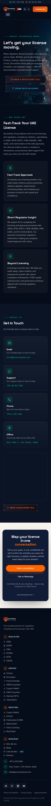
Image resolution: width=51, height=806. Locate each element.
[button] (8, 14)
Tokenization (10, 700)
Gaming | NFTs (11, 696)
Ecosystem (9, 677)
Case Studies (14, 751)
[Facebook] (6, 786)
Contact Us (40, 9)
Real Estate (10, 731)
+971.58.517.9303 (33, 2)
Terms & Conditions (11, 793)
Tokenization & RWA (13, 720)
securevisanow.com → (25, 595)
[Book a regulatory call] (21, 508)
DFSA (7, 657)
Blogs (7, 748)
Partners (8, 755)
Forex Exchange (12, 681)
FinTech (8, 673)
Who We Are (10, 744)
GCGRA (8, 653)
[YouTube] (24, 786)
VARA (7, 642)
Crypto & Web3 (11, 688)
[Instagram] (12, 786)
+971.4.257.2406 (17, 2)
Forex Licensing (11, 727)
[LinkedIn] (18, 786)
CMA (7, 649)
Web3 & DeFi (10, 724)
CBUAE (8, 661)
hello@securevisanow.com (18, 357)
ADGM (8, 645)
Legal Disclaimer (40, 793)
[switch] (27, 9)
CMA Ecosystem (12, 692)
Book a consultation (25, 568)
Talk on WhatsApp (25, 576)
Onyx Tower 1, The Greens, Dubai (22, 442)
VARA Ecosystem (12, 685)
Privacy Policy (26, 793)
